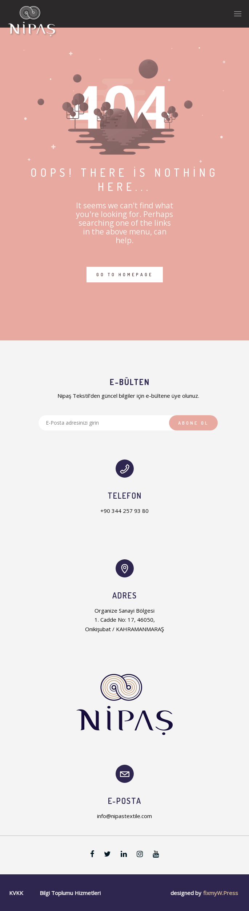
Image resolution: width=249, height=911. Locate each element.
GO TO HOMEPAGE (124, 274)
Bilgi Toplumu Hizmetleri (70, 892)
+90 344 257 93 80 (124, 510)
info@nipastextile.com (124, 816)
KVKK (16, 892)
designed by (185, 892)
